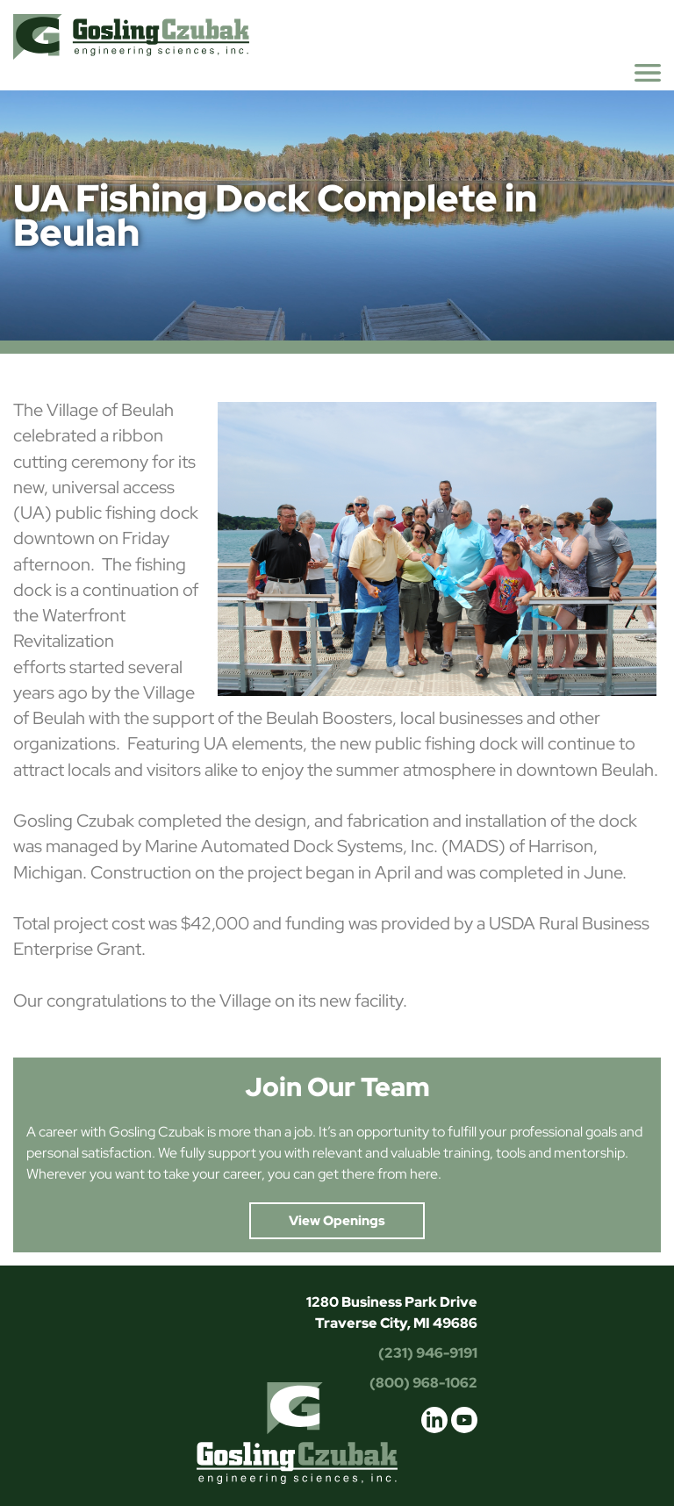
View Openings (337, 1221)
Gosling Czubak (131, 36)
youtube (464, 1420)
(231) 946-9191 (427, 1353)
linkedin (434, 1420)
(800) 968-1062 (423, 1382)
